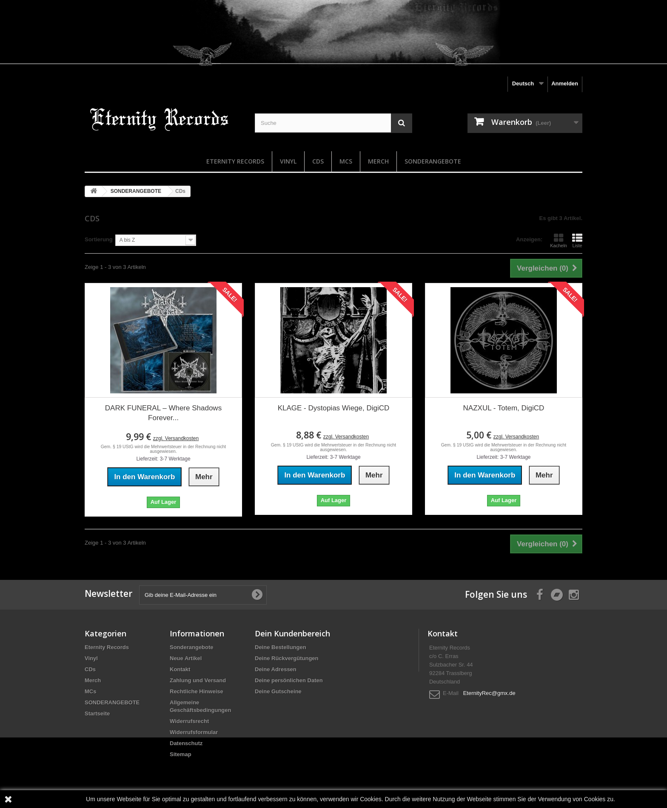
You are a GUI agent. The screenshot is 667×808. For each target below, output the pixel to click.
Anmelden (564, 83)
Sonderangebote (192, 647)
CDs (318, 161)
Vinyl (288, 161)
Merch (378, 161)
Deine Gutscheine (278, 691)
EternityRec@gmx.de (489, 693)
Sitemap (180, 754)
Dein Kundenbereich (292, 633)
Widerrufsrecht (189, 721)
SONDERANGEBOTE (433, 161)
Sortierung (99, 239)
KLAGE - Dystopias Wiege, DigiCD (334, 408)
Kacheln (558, 240)
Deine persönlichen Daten (289, 680)
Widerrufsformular (194, 732)
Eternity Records (235, 161)
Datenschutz (186, 743)
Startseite (97, 713)
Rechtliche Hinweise (196, 691)
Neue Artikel (186, 658)
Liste (577, 240)
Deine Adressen (275, 669)
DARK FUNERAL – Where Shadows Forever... (163, 413)
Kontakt (180, 669)
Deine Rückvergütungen (287, 658)
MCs (345, 161)
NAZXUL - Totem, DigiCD (503, 408)
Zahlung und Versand (198, 680)
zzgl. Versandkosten (176, 438)
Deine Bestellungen (280, 647)
